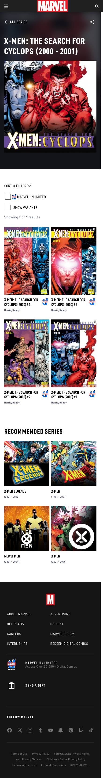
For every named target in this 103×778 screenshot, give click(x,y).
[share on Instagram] (30, 731)
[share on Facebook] (9, 731)
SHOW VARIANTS (25, 207)
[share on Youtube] (50, 731)
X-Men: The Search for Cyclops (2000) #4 (21, 302)
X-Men (55, 491)
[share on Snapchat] (60, 731)
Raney (15, 310)
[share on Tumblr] (40, 731)
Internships (17, 643)
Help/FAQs (15, 624)
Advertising (60, 614)
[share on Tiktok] (91, 731)
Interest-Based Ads (53, 765)
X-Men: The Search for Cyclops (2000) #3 (68, 302)
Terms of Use (19, 753)
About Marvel (18, 614)
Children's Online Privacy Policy (65, 759)
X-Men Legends (15, 491)
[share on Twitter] (20, 731)
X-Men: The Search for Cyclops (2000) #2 (21, 394)
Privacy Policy (40, 753)
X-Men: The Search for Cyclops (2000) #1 (68, 394)
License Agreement (24, 765)
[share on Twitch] (81, 731)
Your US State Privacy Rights (72, 753)
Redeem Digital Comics (69, 643)
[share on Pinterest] (71, 731)
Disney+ (57, 624)
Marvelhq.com (62, 634)
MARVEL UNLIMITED (31, 196)
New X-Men (12, 556)
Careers (14, 634)
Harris (7, 310)
